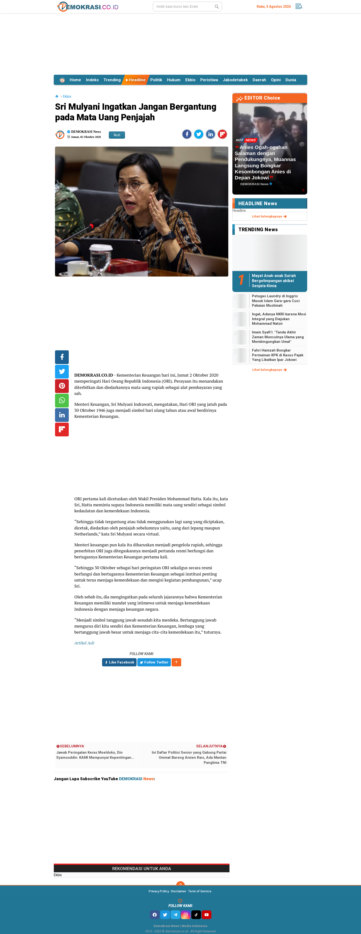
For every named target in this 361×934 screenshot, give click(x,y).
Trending (112, 79)
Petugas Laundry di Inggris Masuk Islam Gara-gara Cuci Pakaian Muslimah (276, 301)
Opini (276, 79)
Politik (156, 79)
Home (75, 79)
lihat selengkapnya (270, 216)
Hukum (173, 79)
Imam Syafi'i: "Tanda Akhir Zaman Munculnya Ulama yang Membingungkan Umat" (278, 337)
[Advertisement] (180, 43)
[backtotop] (180, 885)
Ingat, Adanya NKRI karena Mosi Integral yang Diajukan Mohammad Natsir (279, 319)
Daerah (259, 79)
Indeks (92, 79)
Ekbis (190, 79)
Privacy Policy (159, 891)
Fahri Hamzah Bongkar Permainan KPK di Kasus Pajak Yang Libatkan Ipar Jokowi (277, 355)
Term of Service (199, 891)
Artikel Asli (84, 643)
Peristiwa (209, 79)
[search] (187, 6)
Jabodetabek (235, 79)
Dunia (290, 79)
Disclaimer (178, 891)
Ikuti (117, 135)
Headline (135, 79)
